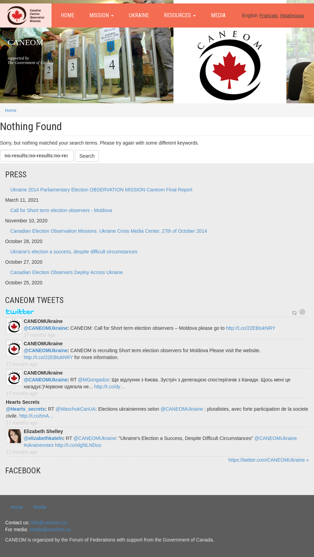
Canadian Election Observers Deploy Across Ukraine (66, 272)
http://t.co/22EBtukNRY (251, 328)
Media (218, 15)
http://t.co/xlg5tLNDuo (78, 445)
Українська (292, 15)
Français (268, 15)
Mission (101, 15)
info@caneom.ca (49, 522)
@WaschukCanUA (76, 409)
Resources (180, 15)
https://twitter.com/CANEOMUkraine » (268, 460)
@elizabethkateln (43, 438)
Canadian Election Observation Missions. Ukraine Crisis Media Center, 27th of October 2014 (108, 231)
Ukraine (139, 15)
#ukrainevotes (39, 445)
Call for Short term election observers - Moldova (61, 210)
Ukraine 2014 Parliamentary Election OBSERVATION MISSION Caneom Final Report (101, 189)
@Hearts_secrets (25, 409)
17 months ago (40, 335)
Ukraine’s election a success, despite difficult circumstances (73, 251)
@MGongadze (93, 379)
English (250, 15)
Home (67, 15)
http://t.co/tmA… (36, 416)
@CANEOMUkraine (45, 328)
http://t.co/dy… (109, 386)
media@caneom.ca (50, 529)
